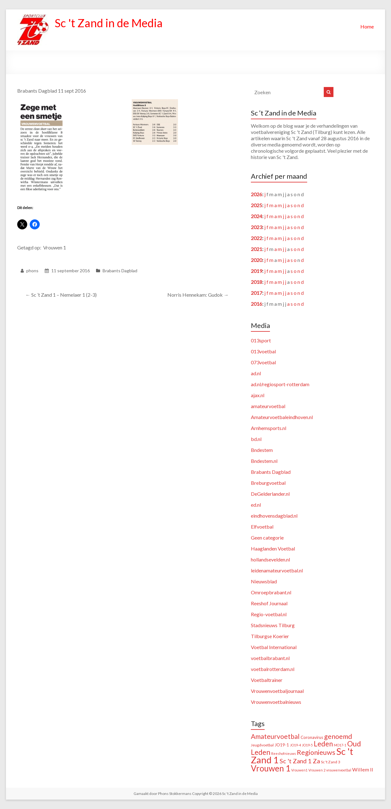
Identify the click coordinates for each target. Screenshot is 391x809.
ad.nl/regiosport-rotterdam (280, 384)
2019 (256, 271)
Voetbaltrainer (266, 680)
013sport (261, 340)
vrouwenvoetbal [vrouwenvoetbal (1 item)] (338, 770)
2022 (256, 238)
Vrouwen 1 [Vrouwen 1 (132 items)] (270, 768)
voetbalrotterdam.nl (272, 669)
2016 (256, 304)
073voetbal (263, 362)
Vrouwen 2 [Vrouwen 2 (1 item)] (316, 770)
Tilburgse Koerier (270, 636)
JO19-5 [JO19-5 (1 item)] (307, 745)
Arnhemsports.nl (268, 428)
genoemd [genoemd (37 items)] (338, 736)
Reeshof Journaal (269, 603)
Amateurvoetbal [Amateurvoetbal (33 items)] (275, 736)
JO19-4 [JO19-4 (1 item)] (295, 745)
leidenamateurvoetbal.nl (277, 570)
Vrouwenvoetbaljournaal (277, 691)
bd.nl (256, 439)
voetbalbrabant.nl (270, 658)
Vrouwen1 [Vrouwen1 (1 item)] (299, 770)
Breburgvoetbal (268, 483)
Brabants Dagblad (120, 270)
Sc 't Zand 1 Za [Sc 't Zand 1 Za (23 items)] (300, 761)
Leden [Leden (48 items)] (323, 744)
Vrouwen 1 (54, 247)
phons (32, 270)
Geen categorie (267, 537)
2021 (256, 249)
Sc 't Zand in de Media (109, 23)
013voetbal (263, 351)
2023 (256, 227)
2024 (256, 216)
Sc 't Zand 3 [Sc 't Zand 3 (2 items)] (330, 762)
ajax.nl (257, 395)
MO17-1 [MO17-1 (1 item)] (340, 745)
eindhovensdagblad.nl (274, 516)
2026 (256, 194)
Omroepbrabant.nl (271, 592)
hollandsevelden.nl (270, 559)
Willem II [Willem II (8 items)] (362, 769)
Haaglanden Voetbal (273, 548)
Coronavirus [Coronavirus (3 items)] (312, 737)
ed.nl (256, 505)
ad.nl (256, 373)
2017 (256, 293)
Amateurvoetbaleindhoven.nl (282, 417)
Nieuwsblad (264, 581)
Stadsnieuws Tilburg (273, 625)
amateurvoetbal (268, 406)
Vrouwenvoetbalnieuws (276, 702)
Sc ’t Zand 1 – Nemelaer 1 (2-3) (61, 295)
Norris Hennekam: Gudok (198, 295)
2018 (256, 282)
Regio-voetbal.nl (269, 614)
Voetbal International (274, 647)
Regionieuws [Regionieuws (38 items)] (316, 752)
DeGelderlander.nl (270, 494)
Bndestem (262, 450)
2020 (256, 260)
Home (367, 26)
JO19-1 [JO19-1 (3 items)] (282, 744)
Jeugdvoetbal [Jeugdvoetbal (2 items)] (262, 745)
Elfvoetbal (262, 527)
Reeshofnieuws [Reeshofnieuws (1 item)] (283, 753)
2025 (256, 205)
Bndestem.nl (264, 461)
